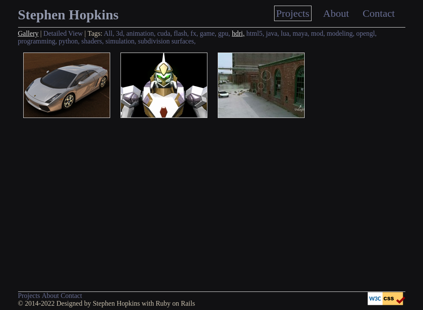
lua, (286, 33)
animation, (141, 33)
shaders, (92, 41)
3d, (120, 33)
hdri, (238, 33)
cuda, (164, 33)
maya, (301, 33)
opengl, (366, 33)
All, (109, 33)
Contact (379, 13)
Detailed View (63, 33)
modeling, (340, 33)
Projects (292, 13)
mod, (318, 33)
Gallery (28, 33)
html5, (255, 33)
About (336, 13)
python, (69, 41)
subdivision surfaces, (167, 41)
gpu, (224, 33)
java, (272, 33)
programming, (37, 41)
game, (208, 33)
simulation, (120, 41)
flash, (181, 33)
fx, (194, 33)
